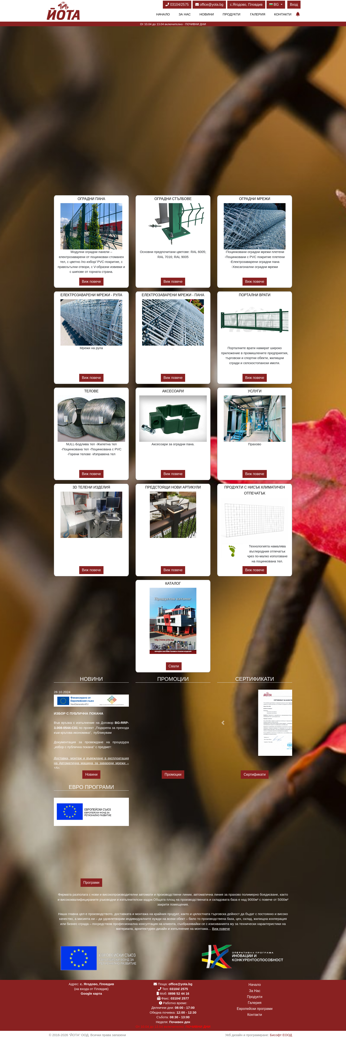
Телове (91, 391)
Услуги (254, 391)
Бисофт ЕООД (281, 1035)
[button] (222, 723)
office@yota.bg (209, 4)
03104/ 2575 (179, 989)
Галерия (257, 14)
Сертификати (255, 774)
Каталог (173, 583)
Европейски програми (255, 1009)
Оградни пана (91, 199)
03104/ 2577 (180, 998)
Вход (294, 4)
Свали (174, 666)
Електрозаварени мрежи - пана (173, 295)
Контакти (282, 14)
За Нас (185, 14)
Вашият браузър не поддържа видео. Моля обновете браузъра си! (173, 102)
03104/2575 (177, 4)
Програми (91, 882)
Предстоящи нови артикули (173, 487)
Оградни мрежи (254, 199)
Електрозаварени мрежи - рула (91, 295)
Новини (206, 14)
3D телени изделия (91, 487)
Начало (163, 14)
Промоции (173, 774)
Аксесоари (173, 391)
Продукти (231, 14)
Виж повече (91, 281)
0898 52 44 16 (178, 993)
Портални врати (254, 295)
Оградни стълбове (173, 199)
